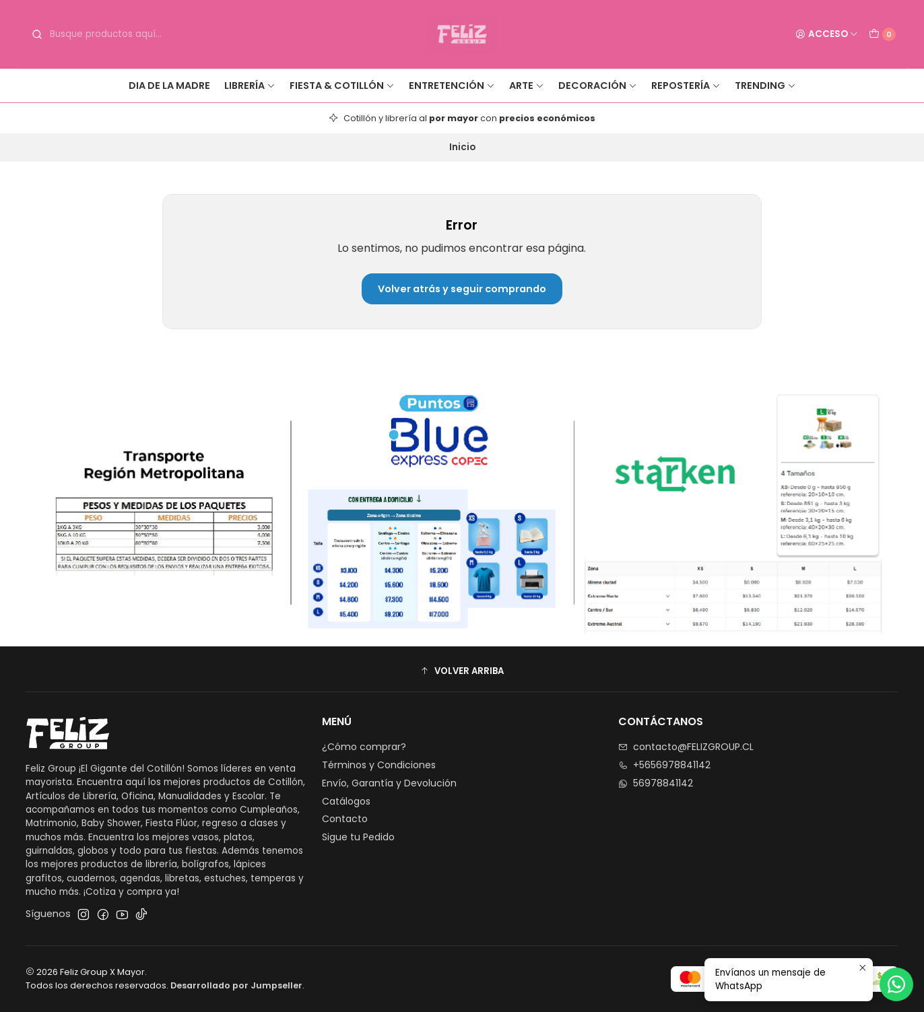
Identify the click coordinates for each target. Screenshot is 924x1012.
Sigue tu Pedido (358, 837)
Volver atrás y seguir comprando (462, 289)
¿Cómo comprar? (364, 746)
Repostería (686, 85)
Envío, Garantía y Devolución (389, 783)
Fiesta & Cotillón (342, 85)
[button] (462, 671)
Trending (765, 85)
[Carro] (882, 34)
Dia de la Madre (169, 85)
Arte (526, 85)
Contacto (345, 818)
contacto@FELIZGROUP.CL (686, 746)
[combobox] (131, 34)
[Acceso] (826, 34)
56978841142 (655, 783)
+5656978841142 (664, 765)
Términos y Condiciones (379, 765)
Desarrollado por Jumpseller (236, 985)
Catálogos (346, 801)
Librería (249, 85)
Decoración (597, 85)
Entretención (452, 85)
